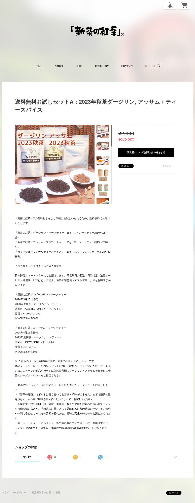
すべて (27, 457)
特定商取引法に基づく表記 (46, 492)
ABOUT (59, 66)
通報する (166, 166)
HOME (38, 66)
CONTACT (127, 66)
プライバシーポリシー (14, 492)
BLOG (79, 66)
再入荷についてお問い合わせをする (146, 152)
